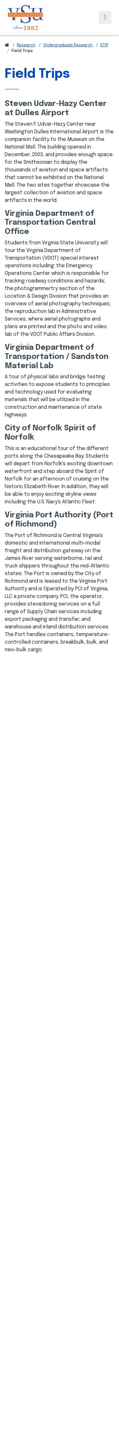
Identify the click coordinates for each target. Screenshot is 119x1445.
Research (26, 45)
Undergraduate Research (68, 45)
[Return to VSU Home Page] (7, 45)
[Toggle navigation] (105, 17)
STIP (104, 45)
